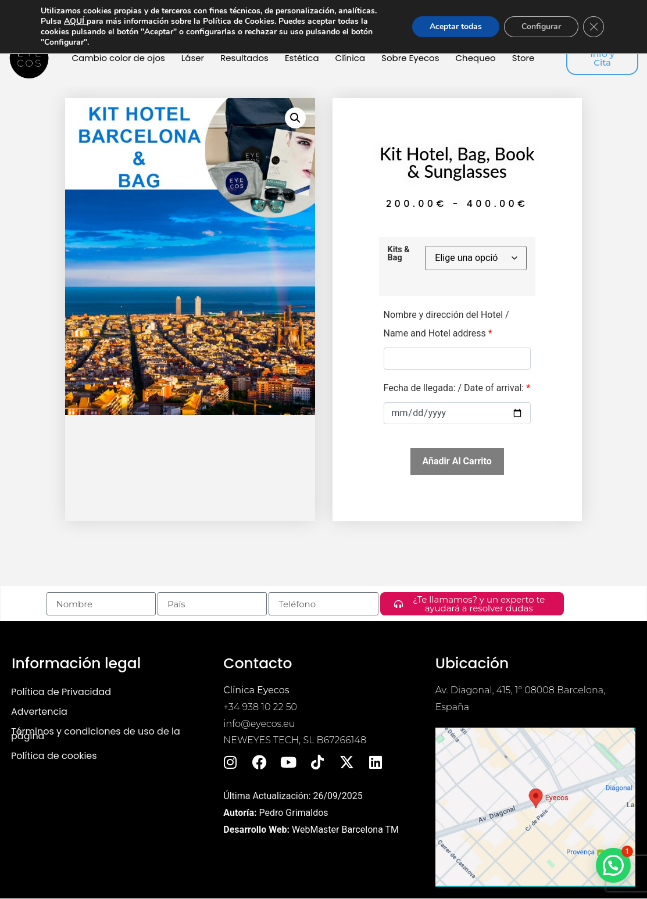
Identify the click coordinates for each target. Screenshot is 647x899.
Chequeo (476, 58)
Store (523, 58)
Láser (192, 58)
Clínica (350, 58)
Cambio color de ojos (118, 58)
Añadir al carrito (457, 461)
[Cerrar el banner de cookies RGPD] (593, 26)
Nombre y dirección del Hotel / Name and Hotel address (446, 324)
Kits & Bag (399, 254)
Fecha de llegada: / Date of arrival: (457, 387)
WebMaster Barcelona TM (345, 829)
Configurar (541, 26)
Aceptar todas (456, 26)
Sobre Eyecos (410, 58)
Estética (302, 58)
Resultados (244, 58)
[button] (295, 118)
